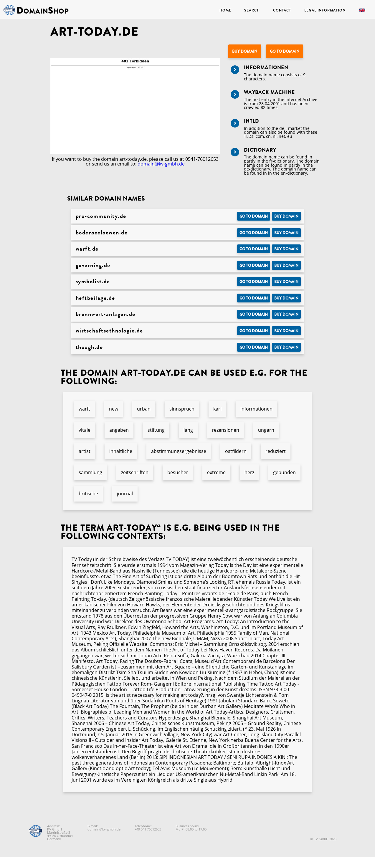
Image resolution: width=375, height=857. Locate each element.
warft (84, 409)
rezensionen (225, 430)
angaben (119, 430)
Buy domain (244, 51)
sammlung (90, 472)
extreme (216, 472)
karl (217, 409)
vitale (84, 430)
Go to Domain (284, 51)
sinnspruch (181, 409)
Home (225, 10)
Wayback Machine (269, 92)
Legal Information (324, 10)
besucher (177, 472)
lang (188, 430)
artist (84, 451)
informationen (256, 409)
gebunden (284, 472)
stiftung (156, 430)
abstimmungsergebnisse (178, 451)
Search (252, 10)
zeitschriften (134, 472)
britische (88, 493)
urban (144, 409)
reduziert (275, 451)
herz (249, 472)
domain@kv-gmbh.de (161, 164)
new (113, 409)
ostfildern (236, 451)
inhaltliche (120, 451)
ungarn (266, 430)
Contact (282, 10)
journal (125, 493)
